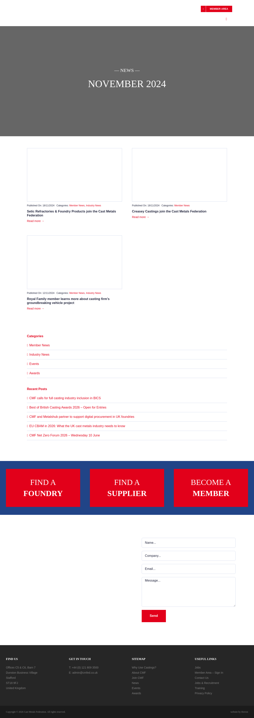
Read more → (35, 221)
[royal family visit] (74, 237)
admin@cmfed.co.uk (85, 672)
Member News (77, 205)
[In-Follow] (79, 680)
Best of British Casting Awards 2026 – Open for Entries (67, 407)
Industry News (93, 205)
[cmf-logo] (24, 8)
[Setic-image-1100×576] (74, 149)
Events (34, 364)
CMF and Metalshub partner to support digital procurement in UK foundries (81, 416)
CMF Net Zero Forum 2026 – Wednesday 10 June (64, 435)
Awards (34, 373)
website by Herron (239, 711)
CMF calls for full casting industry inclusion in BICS (65, 398)
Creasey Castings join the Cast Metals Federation (169, 211)
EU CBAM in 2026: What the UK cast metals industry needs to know (77, 426)
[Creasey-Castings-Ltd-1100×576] (179, 149)
